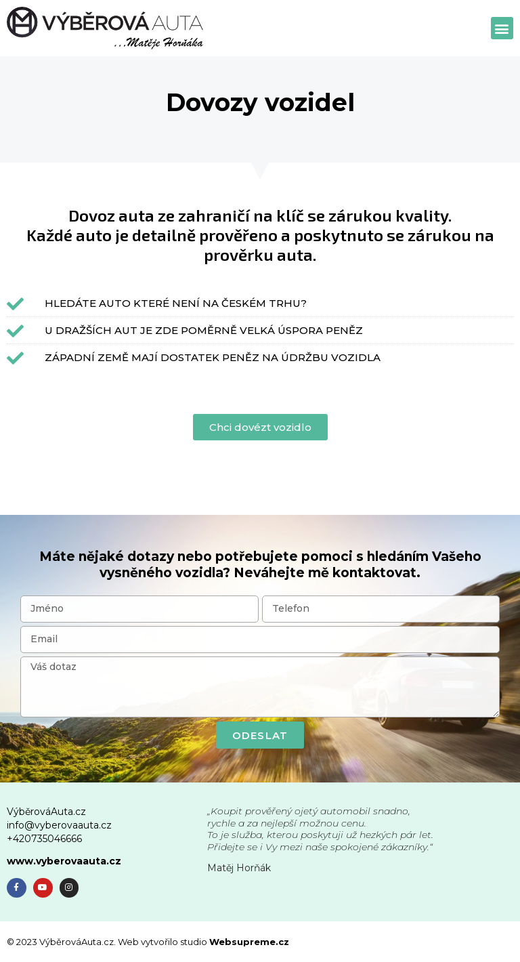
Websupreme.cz (249, 941)
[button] (502, 28)
